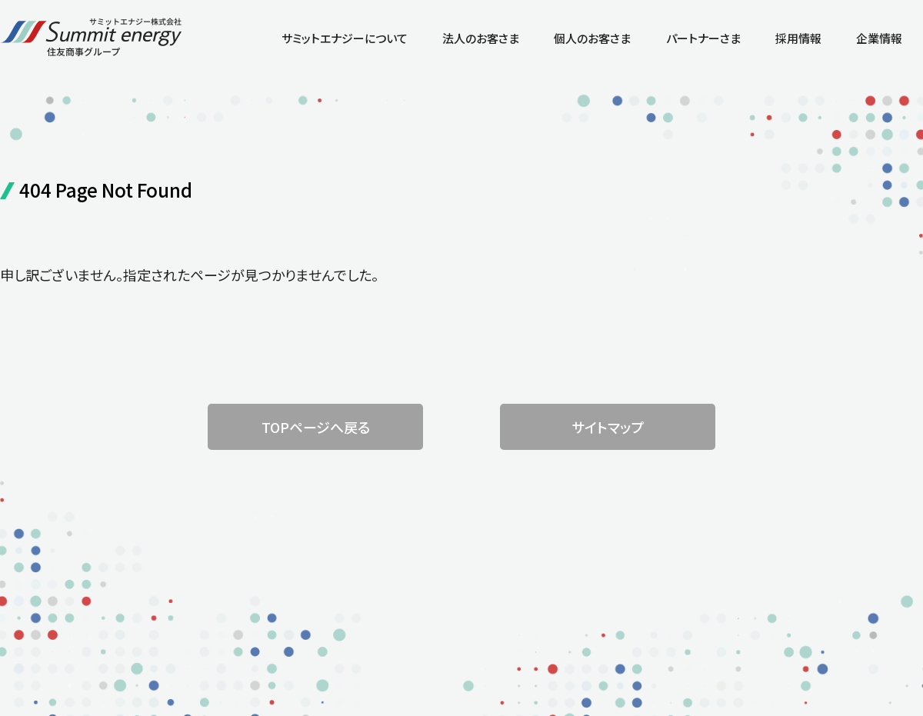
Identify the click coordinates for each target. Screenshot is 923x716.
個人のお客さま (592, 38)
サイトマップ (607, 427)
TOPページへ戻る (316, 427)
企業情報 (879, 38)
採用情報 (798, 38)
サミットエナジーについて (345, 38)
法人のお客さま (480, 38)
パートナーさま (703, 38)
